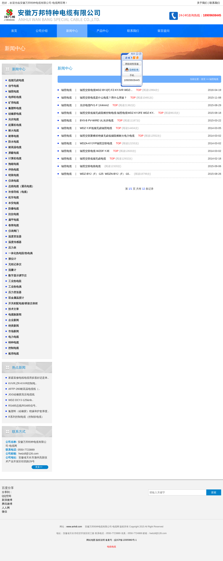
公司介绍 (42, 30)
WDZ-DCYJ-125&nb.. (20, 400)
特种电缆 (13, 342)
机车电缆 (13, 197)
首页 (14, 30)
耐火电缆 (13, 130)
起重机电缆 (14, 124)
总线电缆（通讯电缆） (21, 186)
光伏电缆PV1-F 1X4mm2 (94, 105)
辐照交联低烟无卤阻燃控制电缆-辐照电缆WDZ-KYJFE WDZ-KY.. (117, 112)
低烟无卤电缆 (16, 80)
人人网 (6, 507)
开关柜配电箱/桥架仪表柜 (23, 303)
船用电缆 (13, 353)
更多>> (38, 467)
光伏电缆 (13, 119)
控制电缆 (13, 347)
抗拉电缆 (13, 214)
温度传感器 (14, 242)
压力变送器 (14, 292)
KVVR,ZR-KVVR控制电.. (22, 383)
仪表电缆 (13, 180)
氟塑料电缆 (14, 108)
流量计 (12, 269)
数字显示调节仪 (17, 275)
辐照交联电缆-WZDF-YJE (94, 150)
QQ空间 (6, 495)
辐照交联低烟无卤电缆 (93, 158)
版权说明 (100, 540)
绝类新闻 (13, 325)
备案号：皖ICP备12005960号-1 (121, 540)
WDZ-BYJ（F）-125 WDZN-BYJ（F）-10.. (105, 173)
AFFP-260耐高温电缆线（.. (24, 388)
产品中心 (103, 30)
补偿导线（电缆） (18, 191)
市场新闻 (13, 331)
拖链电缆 (13, 163)
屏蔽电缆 (13, 152)
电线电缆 (111, 546)
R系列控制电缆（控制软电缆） (26, 416)
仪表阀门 (13, 230)
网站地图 (90, 540)
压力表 (12, 247)
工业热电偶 (14, 286)
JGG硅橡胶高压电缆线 (21, 394)
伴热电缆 (13, 169)
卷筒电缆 (13, 225)
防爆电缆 (13, 208)
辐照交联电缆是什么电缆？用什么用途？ (103, 97)
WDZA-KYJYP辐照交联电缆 (96, 143)
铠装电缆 (13, 175)
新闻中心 (72, 30)
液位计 (12, 258)
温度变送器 (14, 236)
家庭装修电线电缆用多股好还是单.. (28, 377)
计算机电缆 (14, 158)
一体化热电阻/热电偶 (20, 253)
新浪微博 (7, 499)
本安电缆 (13, 202)
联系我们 (214, 2)
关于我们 (202, 2)
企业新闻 (13, 320)
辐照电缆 (13, 91)
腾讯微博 (7, 503)
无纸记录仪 (14, 264)
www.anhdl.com (74, 526)
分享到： (7, 492)
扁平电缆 (13, 219)
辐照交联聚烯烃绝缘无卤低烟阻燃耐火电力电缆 (107, 135)
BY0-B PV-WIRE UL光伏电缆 (97, 120)
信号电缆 (13, 85)
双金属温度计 (16, 297)
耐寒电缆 (13, 136)
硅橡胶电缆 (14, 113)
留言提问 (163, 30)
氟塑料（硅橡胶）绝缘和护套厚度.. (28, 411)
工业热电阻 (14, 281)
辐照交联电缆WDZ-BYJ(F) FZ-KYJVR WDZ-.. (106, 89)
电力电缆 (13, 336)
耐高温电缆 (14, 147)
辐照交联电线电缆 (90, 166)
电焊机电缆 (14, 97)
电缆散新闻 (14, 314)
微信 (4, 511)
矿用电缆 (13, 102)
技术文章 (13, 308)
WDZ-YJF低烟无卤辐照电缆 (96, 128)
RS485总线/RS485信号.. (22, 405)
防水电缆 (13, 141)
